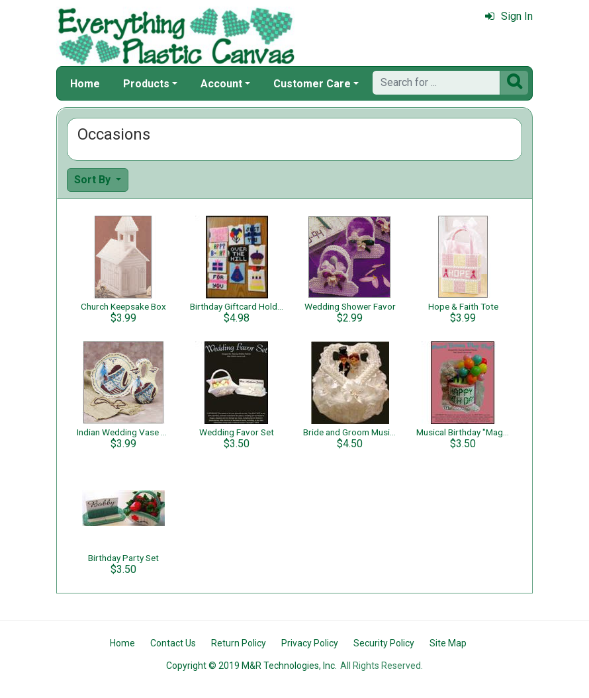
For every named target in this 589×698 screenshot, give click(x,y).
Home (85, 83)
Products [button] (146, 83)
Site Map (448, 643)
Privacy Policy (309, 643)
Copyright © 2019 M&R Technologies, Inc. (251, 665)
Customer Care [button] (312, 83)
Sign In (509, 16)
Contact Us (173, 643)
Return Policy (238, 643)
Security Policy (383, 643)
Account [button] (221, 83)
